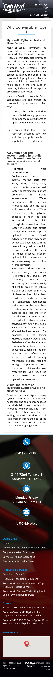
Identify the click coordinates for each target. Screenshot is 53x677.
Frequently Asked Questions (18, 552)
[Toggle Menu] (46, 19)
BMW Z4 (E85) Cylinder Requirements (23, 607)
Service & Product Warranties (19, 556)
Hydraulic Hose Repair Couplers (20, 578)
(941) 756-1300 (26, 453)
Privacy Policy (44, 666)
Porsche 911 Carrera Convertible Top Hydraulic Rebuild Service (23, 585)
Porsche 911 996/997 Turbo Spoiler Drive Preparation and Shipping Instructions (25, 621)
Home (6, 543)
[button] (27, 644)
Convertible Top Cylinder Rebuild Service (25, 547)
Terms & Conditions (42, 663)
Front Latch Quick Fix (14, 574)
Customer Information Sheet (18, 561)
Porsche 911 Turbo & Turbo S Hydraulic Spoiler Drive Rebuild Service (24, 593)
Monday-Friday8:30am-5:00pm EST (26, 499)
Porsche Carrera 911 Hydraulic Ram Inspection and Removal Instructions (23, 614)
